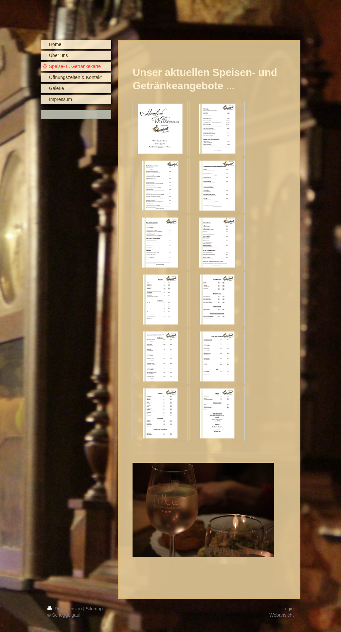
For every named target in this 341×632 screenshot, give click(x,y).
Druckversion (65, 608)
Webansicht (281, 615)
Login (288, 608)
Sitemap (94, 608)
